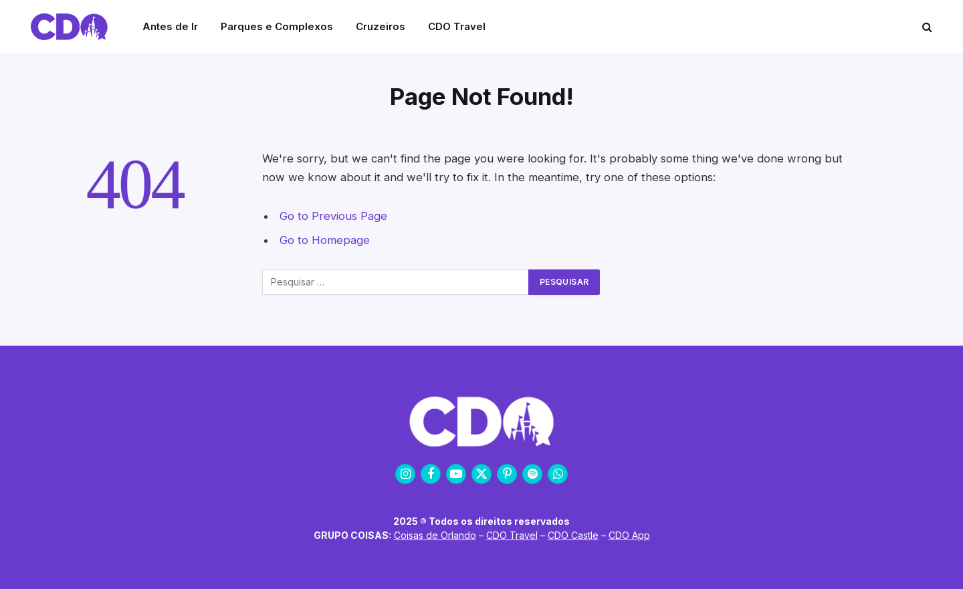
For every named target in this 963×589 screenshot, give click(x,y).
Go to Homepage (325, 240)
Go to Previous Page (333, 216)
